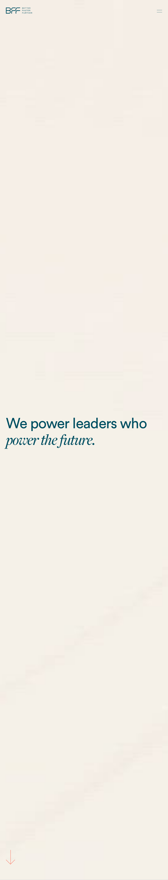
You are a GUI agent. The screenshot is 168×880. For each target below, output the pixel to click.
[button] (159, 11)
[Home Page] (19, 11)
